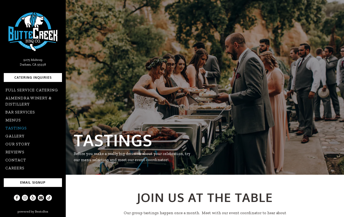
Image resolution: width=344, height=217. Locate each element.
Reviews (14, 152)
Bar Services (20, 112)
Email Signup (33, 182)
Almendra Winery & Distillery (28, 101)
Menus (13, 120)
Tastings (16, 128)
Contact (15, 160)
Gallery (15, 136)
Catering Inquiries (33, 77)
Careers (14, 168)
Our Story (17, 144)
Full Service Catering (31, 90)
